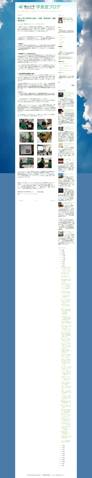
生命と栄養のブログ (63, 63)
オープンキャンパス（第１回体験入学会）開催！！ (65, 296)
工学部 (60, 40)
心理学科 (37, 24)
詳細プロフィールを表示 (68, 21)
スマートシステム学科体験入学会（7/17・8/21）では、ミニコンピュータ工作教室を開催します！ (66, 345)
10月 (62, 259)
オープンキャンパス (50, 98)
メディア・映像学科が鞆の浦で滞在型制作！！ (66, 442)
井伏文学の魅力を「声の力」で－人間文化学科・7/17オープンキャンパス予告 (66, 356)
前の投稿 (53, 200)
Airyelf (51, 475)
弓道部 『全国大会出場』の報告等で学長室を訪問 (66, 392)
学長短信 (60, 51)
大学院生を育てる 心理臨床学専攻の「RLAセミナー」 (66, 437)
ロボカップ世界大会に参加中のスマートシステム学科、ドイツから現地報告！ (66, 428)
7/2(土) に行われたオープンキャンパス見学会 (33, 104)
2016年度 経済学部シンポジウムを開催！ (66, 292)
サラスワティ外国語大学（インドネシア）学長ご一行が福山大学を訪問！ (66, 301)
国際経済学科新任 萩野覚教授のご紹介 (69, 203)
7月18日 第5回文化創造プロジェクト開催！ (66, 388)
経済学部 (61, 35)
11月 (62, 257)
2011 (61, 465)
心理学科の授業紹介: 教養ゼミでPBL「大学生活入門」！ (66, 351)
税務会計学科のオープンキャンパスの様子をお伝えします (66, 415)
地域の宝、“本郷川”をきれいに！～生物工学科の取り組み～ (66, 340)
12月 (62, 255)
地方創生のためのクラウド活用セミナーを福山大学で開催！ (66, 420)
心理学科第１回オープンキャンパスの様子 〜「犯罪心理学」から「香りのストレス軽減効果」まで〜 (66, 286)
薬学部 (60, 44)
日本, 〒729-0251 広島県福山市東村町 (28, 193)
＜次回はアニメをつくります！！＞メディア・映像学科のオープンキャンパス (66, 378)
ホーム (36, 200)
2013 (61, 461)
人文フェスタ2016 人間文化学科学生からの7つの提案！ (66, 383)
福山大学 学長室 (68, 18)
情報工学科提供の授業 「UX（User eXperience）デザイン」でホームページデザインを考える (66, 329)
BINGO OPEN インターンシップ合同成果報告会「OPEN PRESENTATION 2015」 (69, 95)
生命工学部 (61, 42)
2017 (61, 252)
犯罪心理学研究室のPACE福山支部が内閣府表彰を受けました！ (69, 110)
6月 (62, 445)
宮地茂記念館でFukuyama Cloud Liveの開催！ (65, 433)
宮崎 (41, 24)
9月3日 (19, 175)
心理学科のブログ (62, 68)
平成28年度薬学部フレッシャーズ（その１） (66, 306)
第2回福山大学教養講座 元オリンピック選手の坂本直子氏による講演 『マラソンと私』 (66, 362)
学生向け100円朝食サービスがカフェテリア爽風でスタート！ (69, 144)
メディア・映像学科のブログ (65, 66)
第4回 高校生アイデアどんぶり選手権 (69, 232)
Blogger (63, 475)
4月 (62, 449)
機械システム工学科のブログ (65, 70)
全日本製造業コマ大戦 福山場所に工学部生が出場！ (66, 280)
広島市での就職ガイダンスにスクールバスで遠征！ (66, 406)
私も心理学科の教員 (31, 182)
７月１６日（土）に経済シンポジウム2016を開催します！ (66, 368)
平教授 (28, 106)
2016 (61, 254)
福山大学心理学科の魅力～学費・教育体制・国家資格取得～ (66, 411)
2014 (61, 459)
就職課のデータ (24, 69)
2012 (61, 463)
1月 (62, 455)
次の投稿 (21, 200)
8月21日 (46, 174)
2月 (62, 453)
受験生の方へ (61, 72)
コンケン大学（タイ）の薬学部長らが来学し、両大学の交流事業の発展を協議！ (66, 318)
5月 (62, 447)
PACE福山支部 (29, 108)
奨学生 (38, 48)
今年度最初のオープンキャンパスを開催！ (66, 423)
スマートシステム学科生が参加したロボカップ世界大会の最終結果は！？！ (66, 397)
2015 (61, 457)
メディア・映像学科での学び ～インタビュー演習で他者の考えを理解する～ (66, 372)
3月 (62, 451)
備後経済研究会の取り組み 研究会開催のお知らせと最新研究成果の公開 (66, 334)
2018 (61, 250)
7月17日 (42, 174)
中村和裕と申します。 (63, 218)
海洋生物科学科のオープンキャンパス (66, 273)
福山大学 (60, 29)
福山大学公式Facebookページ (65, 57)
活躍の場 (66, 188)
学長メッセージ (62, 48)
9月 (62, 261)
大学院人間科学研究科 (35, 83)
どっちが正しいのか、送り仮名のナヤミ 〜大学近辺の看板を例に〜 (69, 128)
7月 (62, 265)
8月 (62, 263)
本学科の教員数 (22, 55)
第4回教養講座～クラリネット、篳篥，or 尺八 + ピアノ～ (69, 160)
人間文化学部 (62, 37)
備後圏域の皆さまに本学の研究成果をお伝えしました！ (66, 402)
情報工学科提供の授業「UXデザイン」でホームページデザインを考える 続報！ (66, 269)
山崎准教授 (45, 107)
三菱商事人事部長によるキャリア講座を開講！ (66, 323)
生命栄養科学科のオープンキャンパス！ (66, 277)
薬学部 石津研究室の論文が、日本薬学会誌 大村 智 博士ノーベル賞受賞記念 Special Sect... (66, 312)
